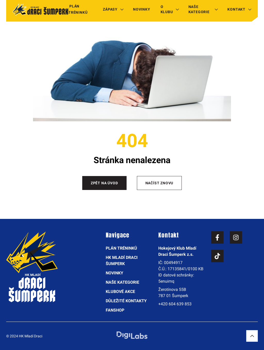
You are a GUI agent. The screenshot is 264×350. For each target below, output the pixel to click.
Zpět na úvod (104, 183)
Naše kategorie (199, 9)
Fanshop (115, 310)
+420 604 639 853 (175, 303)
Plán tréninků (77, 9)
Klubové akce (120, 291)
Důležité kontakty (126, 300)
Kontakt (236, 9)
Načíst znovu (159, 183)
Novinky (141, 9)
